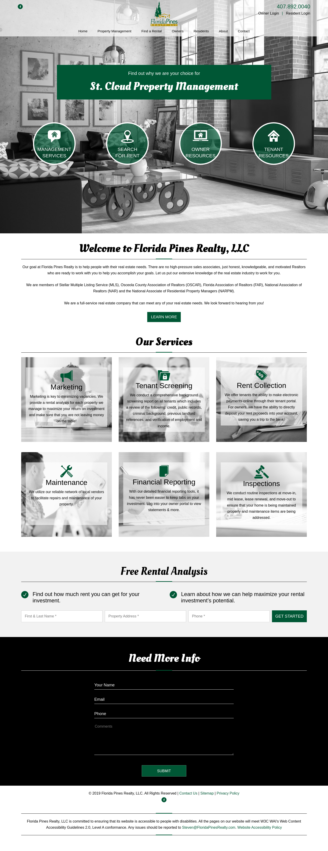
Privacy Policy (228, 793)
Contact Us (188, 793)
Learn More (163, 317)
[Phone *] (229, 616)
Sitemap (207, 793)
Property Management (114, 31)
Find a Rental (151, 31)
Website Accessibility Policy (259, 828)
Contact (244, 31)
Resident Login (298, 13)
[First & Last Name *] (61, 616)
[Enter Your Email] (164, 698)
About (223, 31)
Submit (289, 616)
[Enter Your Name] (164, 684)
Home (82, 31)
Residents (201, 31)
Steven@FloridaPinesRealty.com (208, 828)
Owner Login (268, 13)
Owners (178, 31)
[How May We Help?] (164, 739)
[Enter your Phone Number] (164, 712)
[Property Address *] (145, 616)
